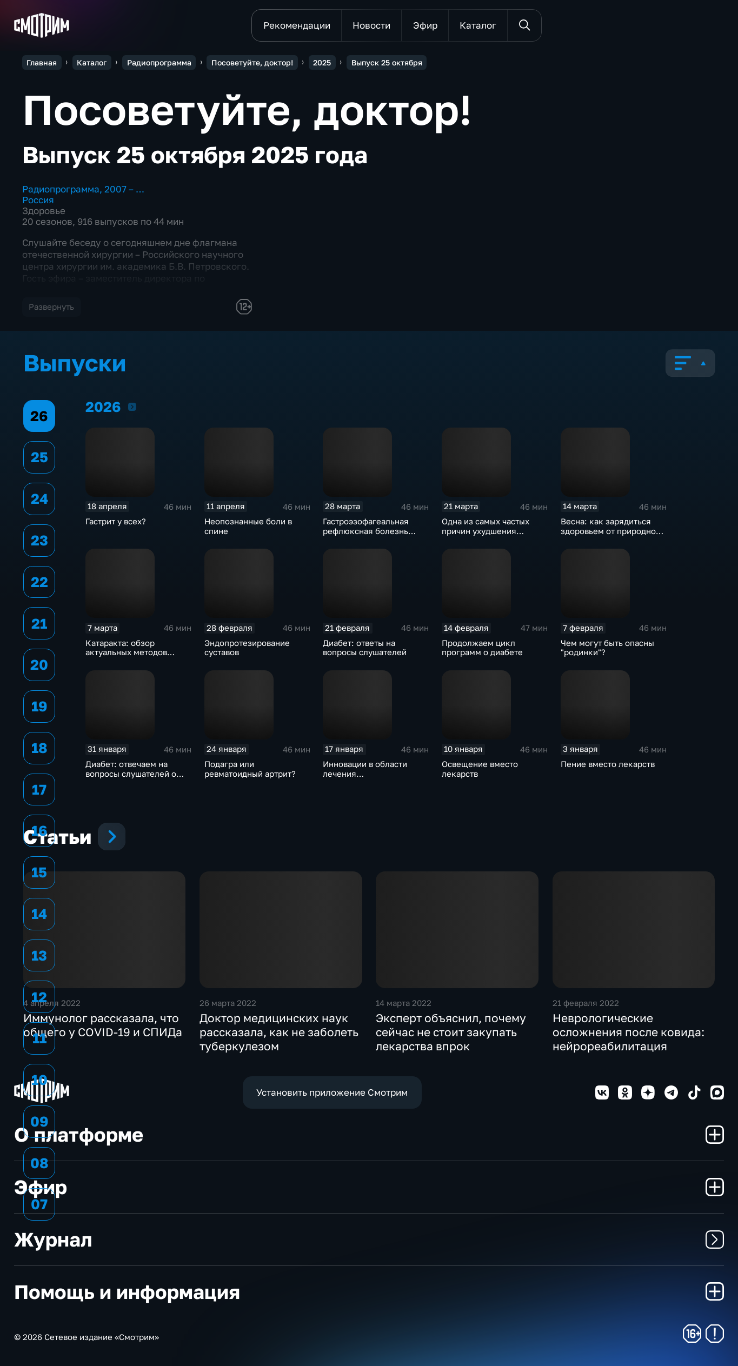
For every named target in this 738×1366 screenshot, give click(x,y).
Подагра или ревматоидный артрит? (250, 768)
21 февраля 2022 (586, 1003)
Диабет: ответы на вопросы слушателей (365, 647)
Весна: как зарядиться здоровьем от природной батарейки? (611, 530)
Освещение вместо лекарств (480, 768)
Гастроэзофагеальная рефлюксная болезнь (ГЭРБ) (366, 530)
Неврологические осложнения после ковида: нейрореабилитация (628, 1031)
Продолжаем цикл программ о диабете (482, 647)
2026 (132, 406)
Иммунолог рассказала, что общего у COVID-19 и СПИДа (102, 1025)
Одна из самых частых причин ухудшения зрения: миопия (485, 530)
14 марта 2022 (403, 1003)
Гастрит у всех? (115, 521)
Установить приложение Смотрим (332, 1092)
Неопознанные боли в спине (248, 526)
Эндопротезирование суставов (247, 647)
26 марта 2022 (228, 1003)
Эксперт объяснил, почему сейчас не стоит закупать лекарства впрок (451, 1031)
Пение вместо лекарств (608, 764)
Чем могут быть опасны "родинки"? (607, 647)
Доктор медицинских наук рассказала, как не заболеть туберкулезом (279, 1031)
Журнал (369, 1239)
